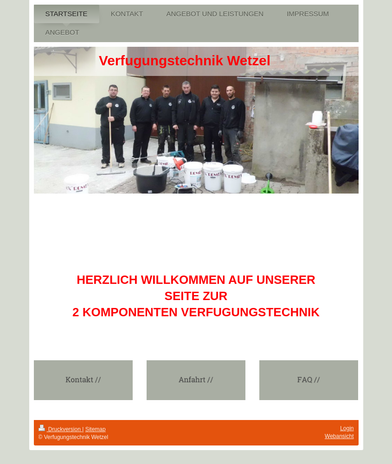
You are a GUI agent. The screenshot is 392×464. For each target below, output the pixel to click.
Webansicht (339, 436)
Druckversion (61, 429)
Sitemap (95, 429)
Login (346, 428)
